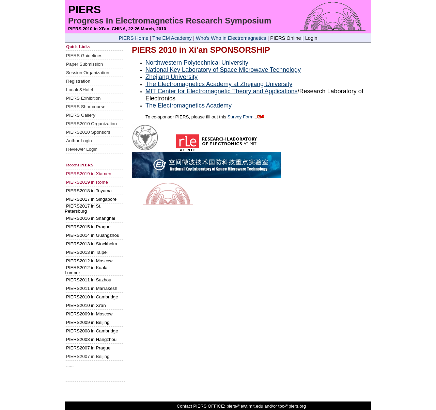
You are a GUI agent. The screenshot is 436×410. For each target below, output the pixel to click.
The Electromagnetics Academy (188, 105)
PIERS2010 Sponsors (88, 132)
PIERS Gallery (80, 115)
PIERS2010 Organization (91, 123)
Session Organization (87, 72)
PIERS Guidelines (84, 55)
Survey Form (240, 116)
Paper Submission (84, 64)
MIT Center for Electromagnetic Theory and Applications (221, 91)
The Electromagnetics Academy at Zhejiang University (218, 84)
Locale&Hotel (79, 89)
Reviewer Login (81, 149)
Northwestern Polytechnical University (196, 62)
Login (311, 38)
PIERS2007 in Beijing (87, 356)
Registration (78, 81)
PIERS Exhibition (83, 98)
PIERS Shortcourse (86, 106)
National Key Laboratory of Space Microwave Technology (223, 69)
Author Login (79, 140)
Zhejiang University (171, 76)
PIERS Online (285, 38)
